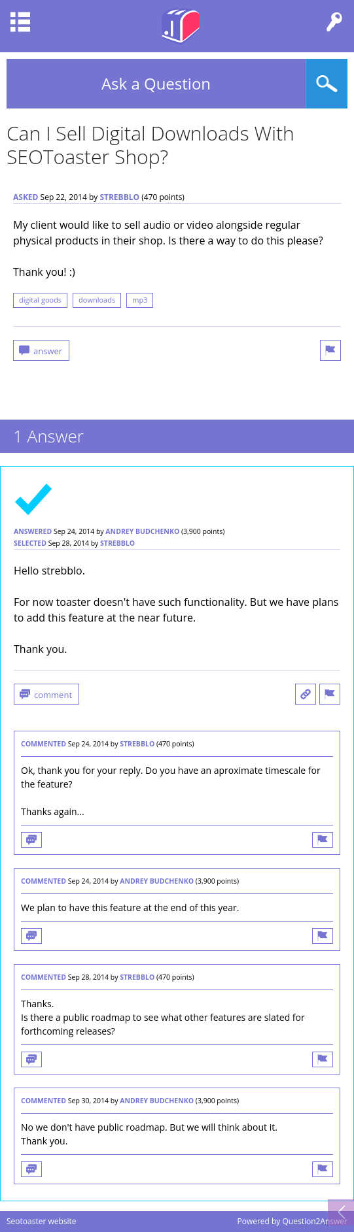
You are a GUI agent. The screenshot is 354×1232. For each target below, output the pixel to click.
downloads (97, 300)
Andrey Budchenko (142, 531)
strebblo (119, 197)
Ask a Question (156, 83)
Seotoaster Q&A (180, 26)
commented (43, 743)
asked (25, 197)
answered (33, 531)
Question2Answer (314, 1221)
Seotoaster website (42, 1221)
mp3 (139, 300)
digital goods (40, 300)
